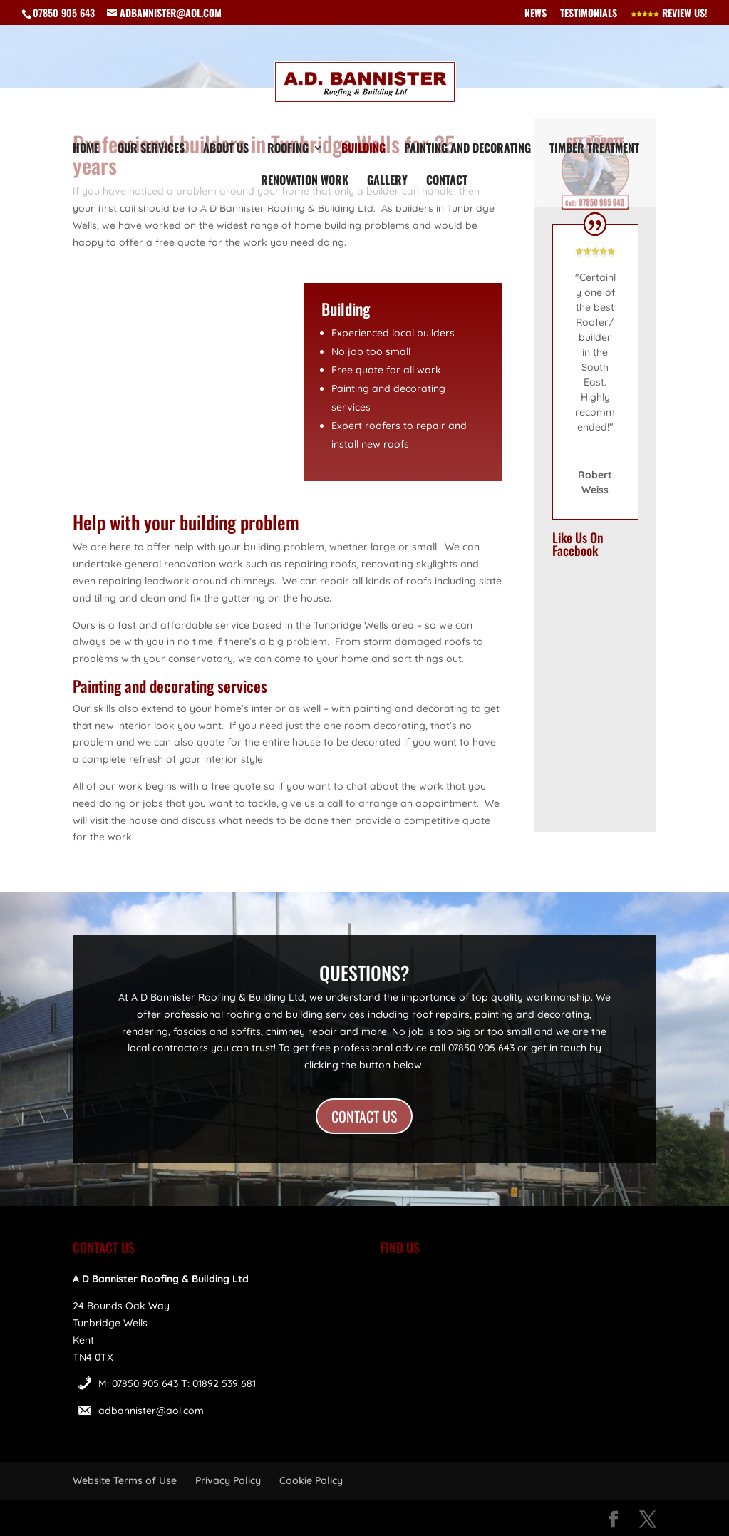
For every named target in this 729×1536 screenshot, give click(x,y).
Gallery (387, 181)
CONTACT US (364, 1116)
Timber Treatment (594, 149)
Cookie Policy (311, 1480)
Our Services (151, 149)
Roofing (288, 149)
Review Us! (669, 14)
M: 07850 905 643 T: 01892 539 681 (177, 1383)
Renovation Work (304, 181)
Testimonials (588, 14)
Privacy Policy (228, 1480)
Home (86, 149)
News (535, 14)
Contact (446, 181)
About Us (226, 149)
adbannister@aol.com (151, 1410)
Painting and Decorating (467, 149)
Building (363, 149)
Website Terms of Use (125, 1480)
